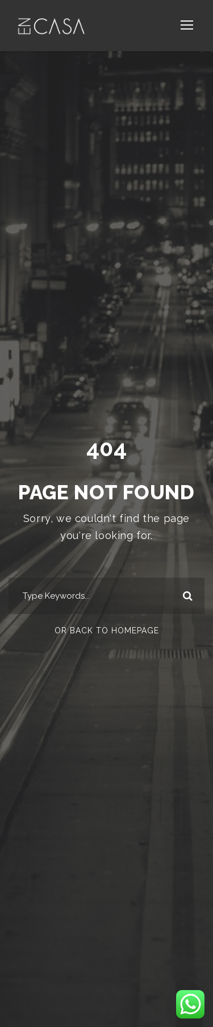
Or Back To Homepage (107, 630)
